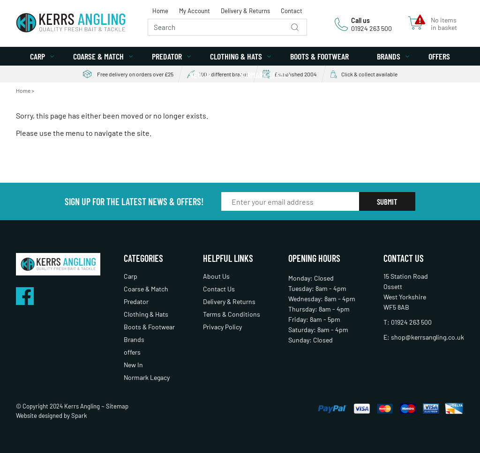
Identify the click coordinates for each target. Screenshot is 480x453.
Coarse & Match (98, 56)
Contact (291, 11)
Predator (167, 56)
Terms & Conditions (231, 314)
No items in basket (444, 23)
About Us (216, 276)
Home (160, 11)
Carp (37, 56)
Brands (388, 56)
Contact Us (219, 289)
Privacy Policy (222, 327)
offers (439, 56)
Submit (387, 201)
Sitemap (117, 406)
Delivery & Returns (245, 11)
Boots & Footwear (319, 56)
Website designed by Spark (51, 415)
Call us (360, 20)
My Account (194, 11)
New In (200, 75)
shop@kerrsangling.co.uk (427, 337)
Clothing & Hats (236, 56)
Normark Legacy (265, 75)
